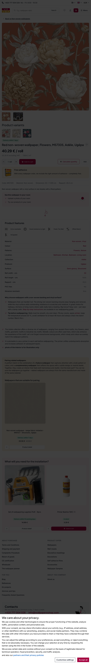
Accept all (83, 660)
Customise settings (65, 660)
